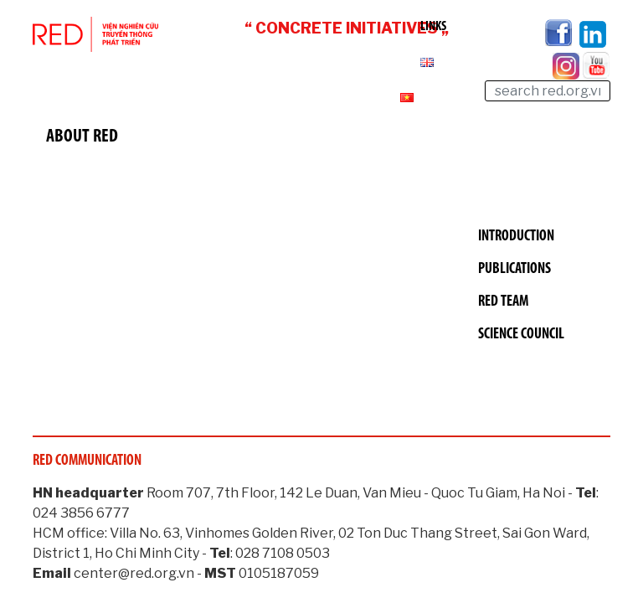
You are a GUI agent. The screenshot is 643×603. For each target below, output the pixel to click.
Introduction (516, 237)
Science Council (521, 335)
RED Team (503, 302)
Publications (514, 269)
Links (433, 27)
